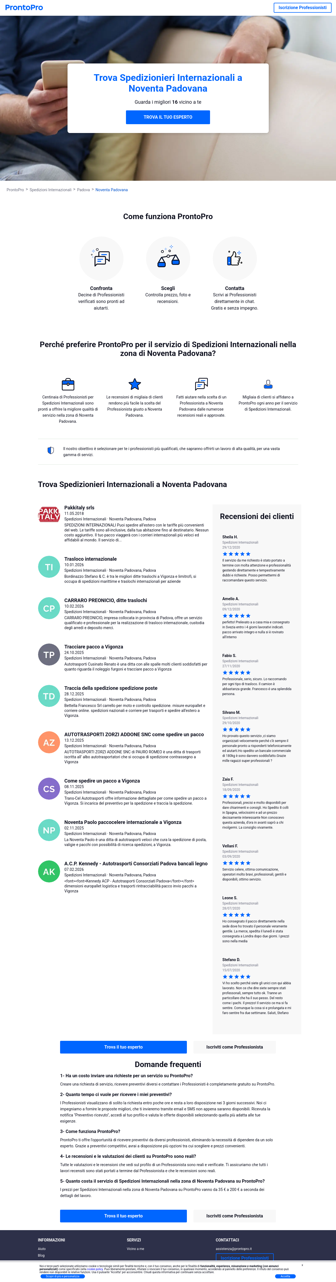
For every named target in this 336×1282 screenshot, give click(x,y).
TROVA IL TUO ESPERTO (168, 117)
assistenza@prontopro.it (234, 1249)
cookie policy (95, 1269)
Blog (41, 1255)
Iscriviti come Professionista (234, 1047)
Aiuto (42, 1249)
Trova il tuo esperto (123, 1047)
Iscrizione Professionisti (303, 7)
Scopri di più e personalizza (63, 1276)
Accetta (285, 1276)
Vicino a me (135, 1249)
